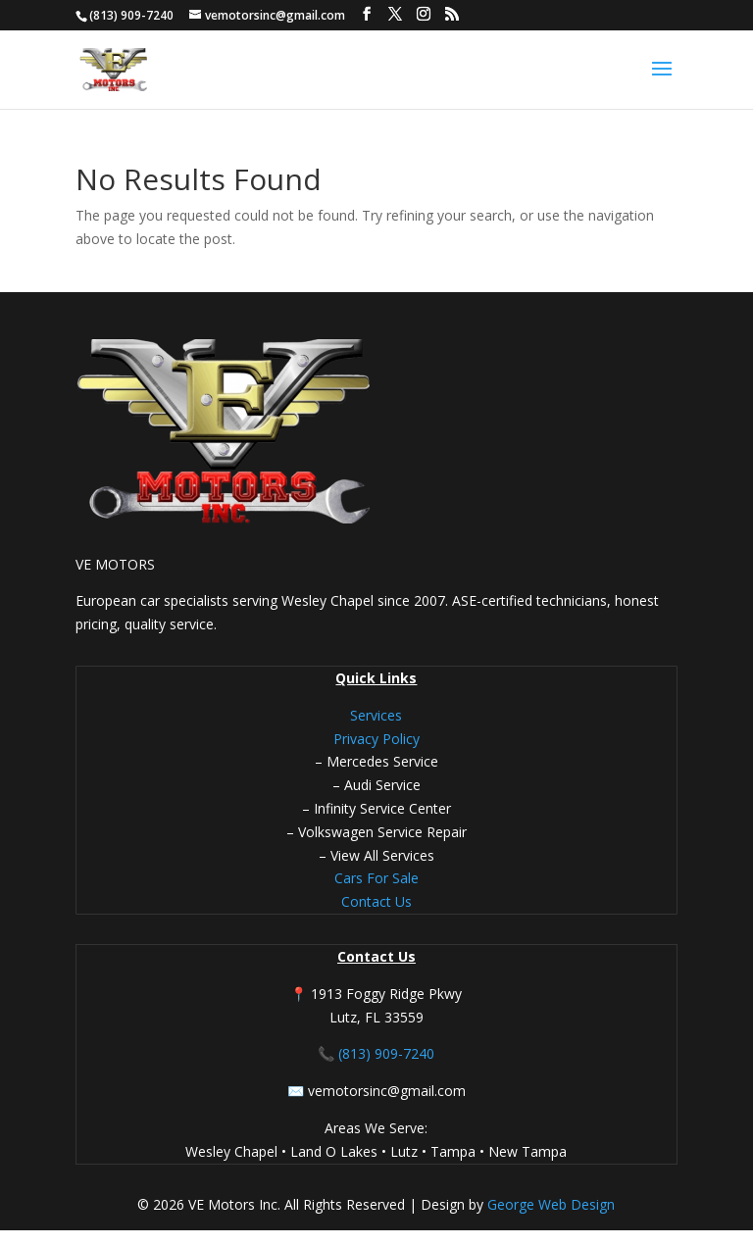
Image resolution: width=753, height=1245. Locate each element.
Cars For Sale (376, 878)
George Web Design (549, 1204)
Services (376, 715)
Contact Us (376, 901)
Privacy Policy (376, 738)
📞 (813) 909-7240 (376, 1053)
